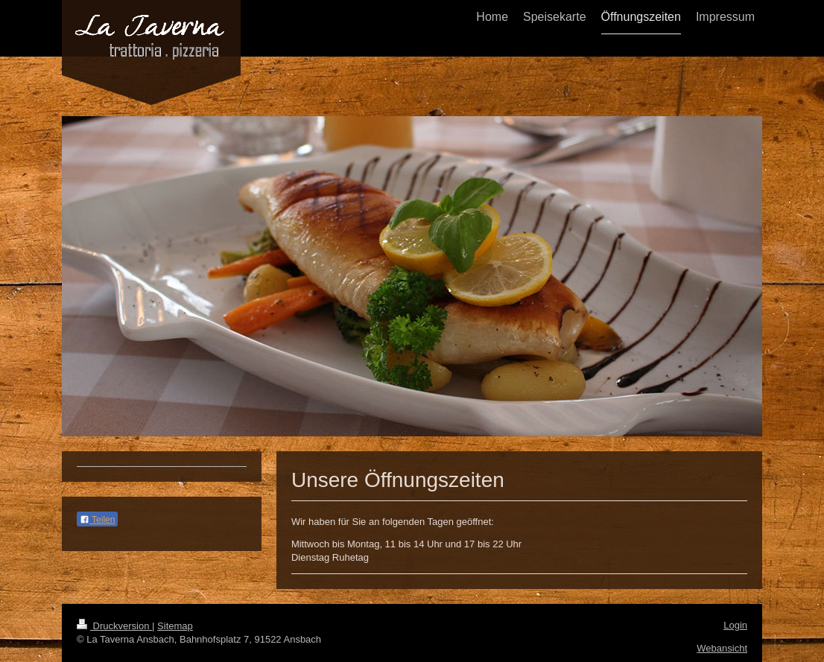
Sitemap (175, 625)
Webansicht (722, 648)
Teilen (97, 520)
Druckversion (114, 625)
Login (735, 625)
